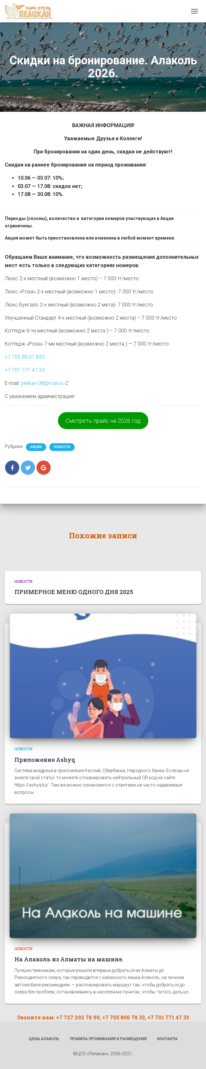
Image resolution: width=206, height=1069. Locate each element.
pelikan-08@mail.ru (42, 383)
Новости (62, 447)
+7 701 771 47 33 (25, 370)
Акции (36, 447)
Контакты (167, 1039)
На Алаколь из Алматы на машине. (68, 959)
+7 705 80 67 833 (25, 357)
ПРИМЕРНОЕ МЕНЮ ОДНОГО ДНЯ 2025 (73, 592)
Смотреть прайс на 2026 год (103, 420)
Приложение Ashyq (44, 759)
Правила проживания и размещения (108, 1039)
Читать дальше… (174, 991)
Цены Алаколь (44, 1039)
